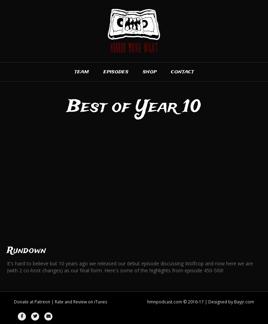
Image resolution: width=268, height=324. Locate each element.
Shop (150, 71)
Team (81, 71)
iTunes (100, 302)
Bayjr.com (244, 302)
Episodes (115, 71)
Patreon (42, 302)
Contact (182, 71)
